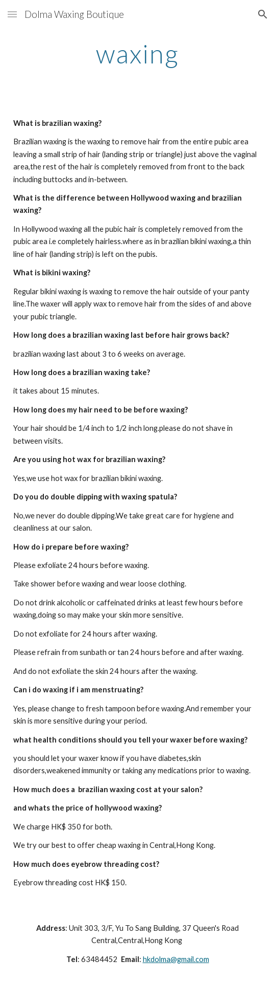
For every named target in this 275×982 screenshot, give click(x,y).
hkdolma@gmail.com (176, 959)
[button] (12, 14)
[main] (137, 53)
